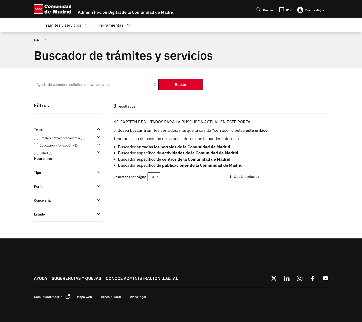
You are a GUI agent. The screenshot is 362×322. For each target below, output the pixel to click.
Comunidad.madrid (48, 296)
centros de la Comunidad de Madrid (196, 159)
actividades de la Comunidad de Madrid (200, 153)
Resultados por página (130, 177)
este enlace (257, 130)
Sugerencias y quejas (76, 278)
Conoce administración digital (142, 278)
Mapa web (84, 296)
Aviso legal (138, 296)
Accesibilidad (111, 296)
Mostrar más (43, 158)
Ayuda (40, 278)
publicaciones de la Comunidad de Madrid (202, 165)
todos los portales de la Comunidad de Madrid (186, 147)
